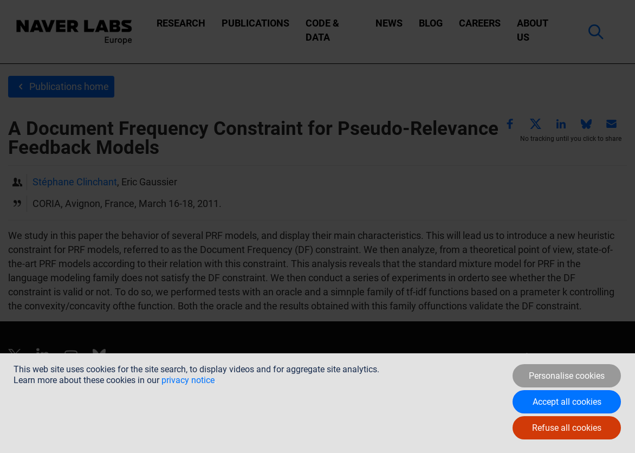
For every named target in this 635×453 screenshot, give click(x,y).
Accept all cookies (567, 402)
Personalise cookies (567, 376)
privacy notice (188, 380)
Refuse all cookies (566, 428)
